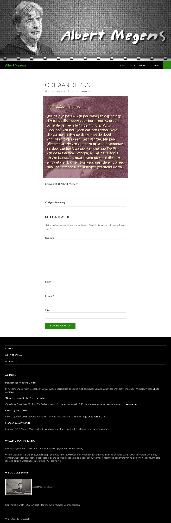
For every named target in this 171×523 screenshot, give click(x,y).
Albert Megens (15, 65)
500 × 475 (74, 91)
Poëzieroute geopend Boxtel (20, 382)
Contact (156, 65)
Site (47, 310)
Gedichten (11, 361)
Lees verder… (133, 404)
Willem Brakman (14, 355)
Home (122, 65)
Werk (132, 65)
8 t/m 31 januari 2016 (16, 410)
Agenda (9, 348)
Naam (49, 281)
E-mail (49, 295)
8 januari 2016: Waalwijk (17, 422)
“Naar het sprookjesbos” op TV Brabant (26, 398)
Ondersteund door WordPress (19, 519)
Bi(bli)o (143, 65)
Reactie (49, 237)
